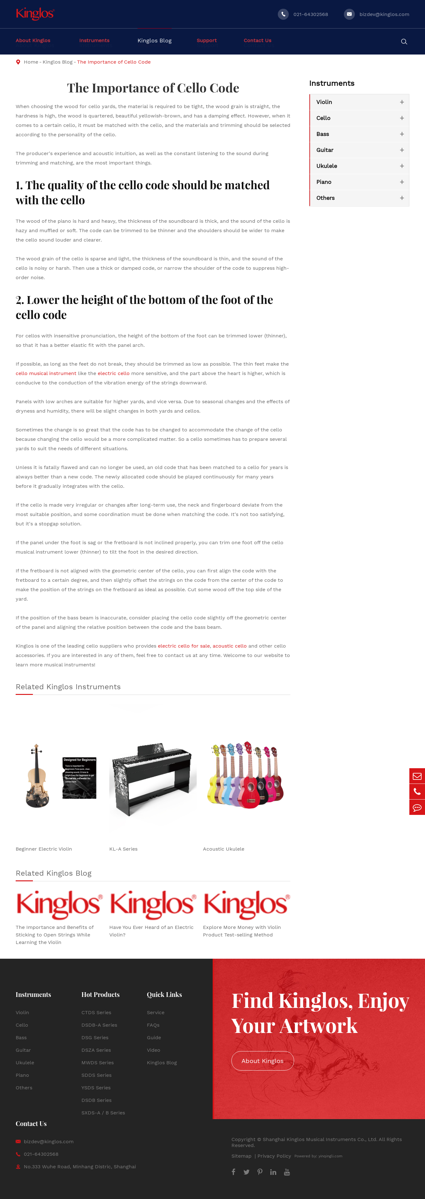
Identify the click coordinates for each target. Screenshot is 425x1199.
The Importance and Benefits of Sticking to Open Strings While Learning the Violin (54, 934)
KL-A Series (123, 849)
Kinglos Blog (58, 62)
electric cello (114, 373)
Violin (324, 102)
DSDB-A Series (99, 1025)
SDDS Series (96, 1075)
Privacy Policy (274, 1156)
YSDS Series (96, 1088)
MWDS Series (97, 1063)
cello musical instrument (46, 373)
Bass (322, 134)
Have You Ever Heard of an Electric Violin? (151, 931)
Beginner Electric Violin (44, 849)
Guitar (324, 150)
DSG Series (94, 1037)
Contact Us (31, 1123)
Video (153, 1050)
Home (31, 62)
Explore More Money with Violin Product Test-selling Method (242, 931)
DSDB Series (96, 1100)
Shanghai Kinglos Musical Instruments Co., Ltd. (320, 1139)
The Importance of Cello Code (114, 62)
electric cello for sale (184, 646)
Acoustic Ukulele (223, 849)
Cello (323, 118)
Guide (154, 1037)
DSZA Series (96, 1050)
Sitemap (242, 1156)
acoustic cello (230, 646)
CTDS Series (96, 1012)
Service (155, 1012)
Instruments (332, 83)
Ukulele (326, 166)
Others (325, 198)
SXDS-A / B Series (103, 1113)
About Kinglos (262, 1061)
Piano (323, 182)
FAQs (153, 1025)
